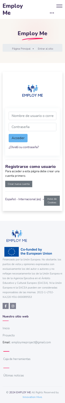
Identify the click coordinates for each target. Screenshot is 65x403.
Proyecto (9, 335)
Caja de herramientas (17, 359)
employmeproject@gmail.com (31, 342)
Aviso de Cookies (52, 200)
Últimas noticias (13, 375)
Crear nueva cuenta (19, 184)
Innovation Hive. (32, 397)
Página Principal (21, 48)
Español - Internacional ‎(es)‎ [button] (23, 199)
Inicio (6, 328)
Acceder (18, 138)
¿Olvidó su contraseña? (24, 147)
